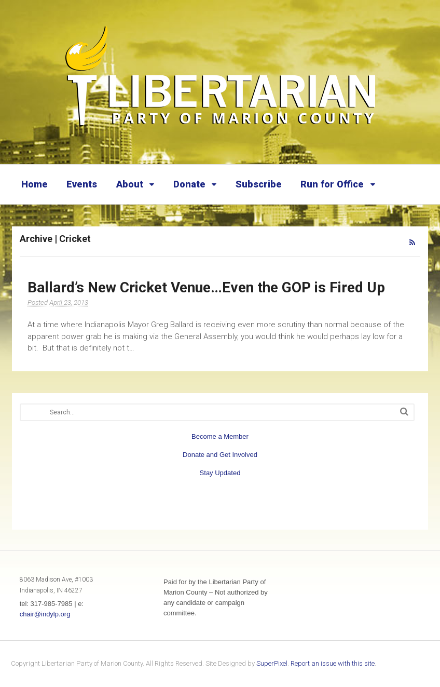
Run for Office (332, 184)
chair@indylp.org (45, 614)
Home (34, 184)
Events (81, 184)
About (129, 184)
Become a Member (220, 436)
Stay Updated (220, 473)
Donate (189, 184)
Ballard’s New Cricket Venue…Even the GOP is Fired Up (206, 287)
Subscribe (259, 184)
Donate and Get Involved (220, 455)
